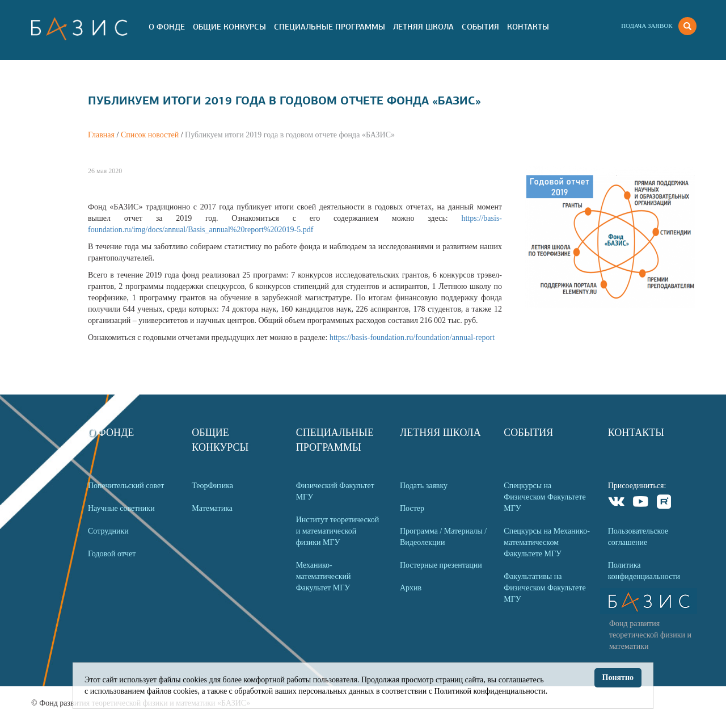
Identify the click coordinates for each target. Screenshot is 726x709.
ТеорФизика (212, 485)
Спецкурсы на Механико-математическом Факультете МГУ (547, 542)
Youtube (640, 503)
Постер (412, 508)
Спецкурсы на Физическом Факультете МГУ (544, 497)
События (480, 27)
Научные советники (121, 508)
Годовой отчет (112, 553)
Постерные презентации (441, 565)
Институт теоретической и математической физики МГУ (337, 531)
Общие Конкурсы (229, 27)
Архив (410, 588)
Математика (212, 508)
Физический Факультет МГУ (335, 491)
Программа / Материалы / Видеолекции (443, 537)
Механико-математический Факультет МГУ (323, 576)
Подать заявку (424, 485)
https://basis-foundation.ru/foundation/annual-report (412, 337)
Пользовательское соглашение (638, 537)
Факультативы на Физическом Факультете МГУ (544, 587)
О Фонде (167, 27)
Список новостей (150, 135)
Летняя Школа (423, 27)
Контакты (528, 27)
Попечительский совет (126, 485)
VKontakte (617, 503)
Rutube (664, 503)
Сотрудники (108, 531)
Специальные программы (329, 27)
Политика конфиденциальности (644, 571)
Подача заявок (646, 25)
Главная (101, 135)
